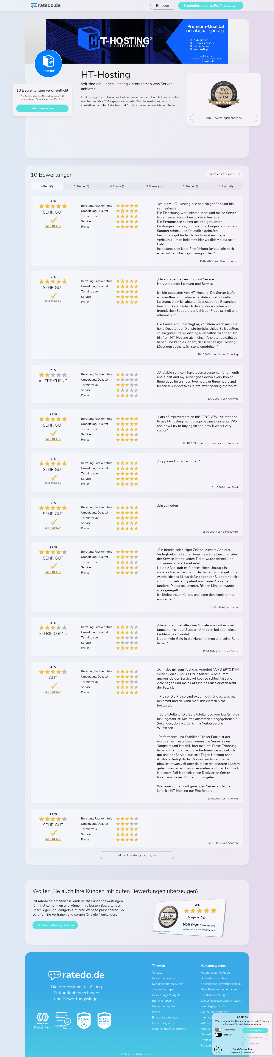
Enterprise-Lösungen (166, 1013)
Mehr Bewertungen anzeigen (137, 857)
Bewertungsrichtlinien (215, 979)
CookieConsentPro (242, 1051)
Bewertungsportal (164, 1003)
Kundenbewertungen (214, 994)
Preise (156, 1008)
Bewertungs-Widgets (166, 994)
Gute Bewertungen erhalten (219, 989)
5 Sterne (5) (81, 186)
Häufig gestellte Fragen (216, 974)
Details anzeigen (254, 1038)
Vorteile (157, 974)
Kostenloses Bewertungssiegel (221, 984)
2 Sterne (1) (190, 186)
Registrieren (209, 1037)
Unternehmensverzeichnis (169, 1023)
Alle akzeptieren (254, 1032)
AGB (121, 1051)
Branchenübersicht (164, 998)
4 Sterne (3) (118, 186)
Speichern (254, 1045)
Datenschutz (248, 1054)
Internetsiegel (210, 1013)
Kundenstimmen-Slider (167, 984)
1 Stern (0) (226, 186)
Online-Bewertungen (214, 1008)
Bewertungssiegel (164, 979)
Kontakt (206, 1032)
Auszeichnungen (163, 989)
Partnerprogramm (163, 1018)
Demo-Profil (209, 1028)
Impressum (236, 1054)
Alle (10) (47, 186)
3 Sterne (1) (154, 186)
